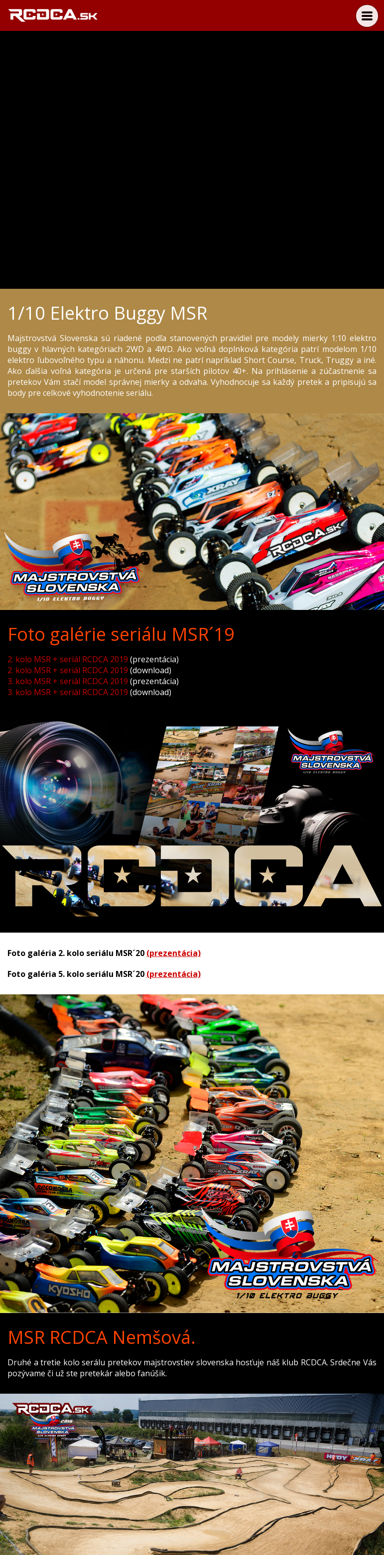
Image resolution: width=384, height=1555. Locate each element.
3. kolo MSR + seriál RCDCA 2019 (67, 681)
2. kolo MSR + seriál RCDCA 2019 (67, 659)
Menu (367, 16)
